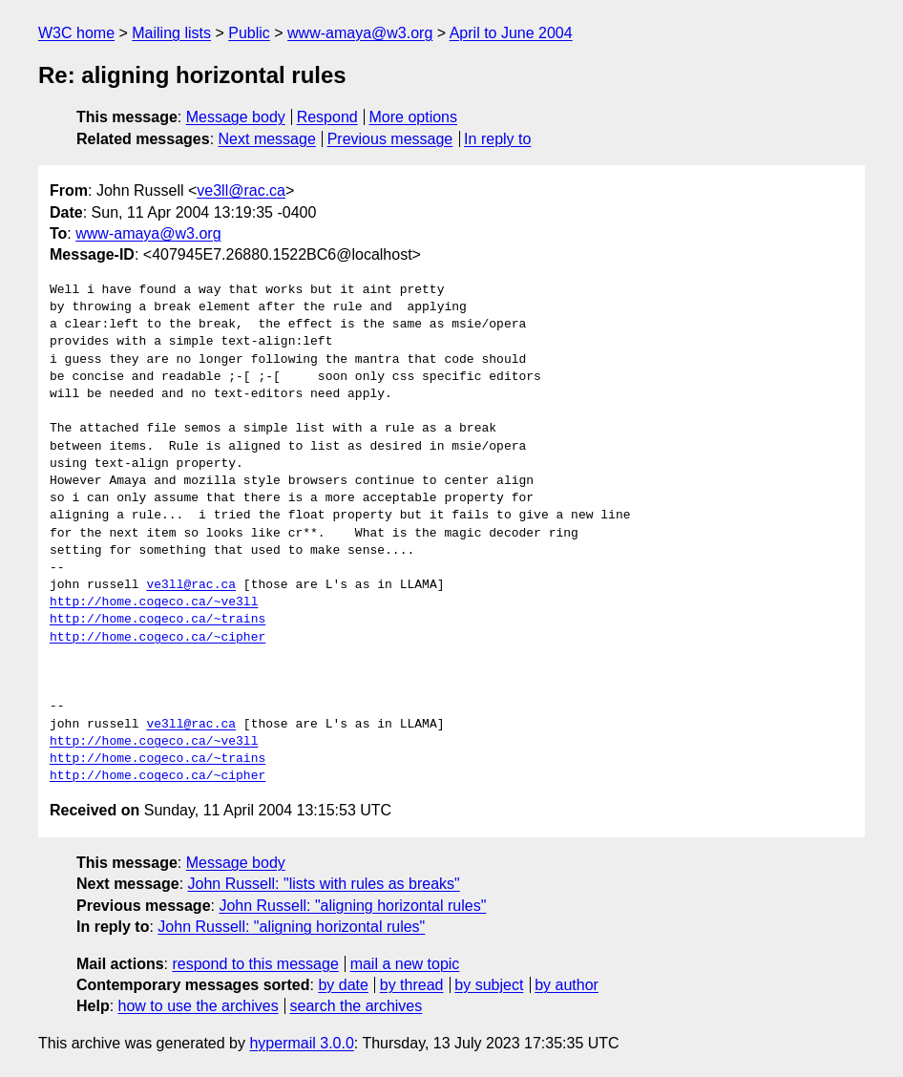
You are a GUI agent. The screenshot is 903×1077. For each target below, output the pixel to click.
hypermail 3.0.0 (301, 1043)
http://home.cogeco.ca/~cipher (157, 637)
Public (249, 33)
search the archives (356, 1006)
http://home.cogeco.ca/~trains (157, 619)
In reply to (497, 139)
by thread (412, 985)
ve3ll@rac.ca (241, 190)
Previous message (390, 139)
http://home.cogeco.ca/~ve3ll (154, 602)
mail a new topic (405, 964)
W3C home (76, 33)
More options (413, 117)
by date (343, 985)
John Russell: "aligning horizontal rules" (352, 906)
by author (566, 985)
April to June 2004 (511, 33)
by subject (488, 985)
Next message (267, 139)
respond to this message (255, 964)
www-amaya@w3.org (359, 33)
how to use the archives (198, 1006)
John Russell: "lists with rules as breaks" (324, 884)
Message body (235, 117)
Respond (327, 117)
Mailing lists (171, 33)
